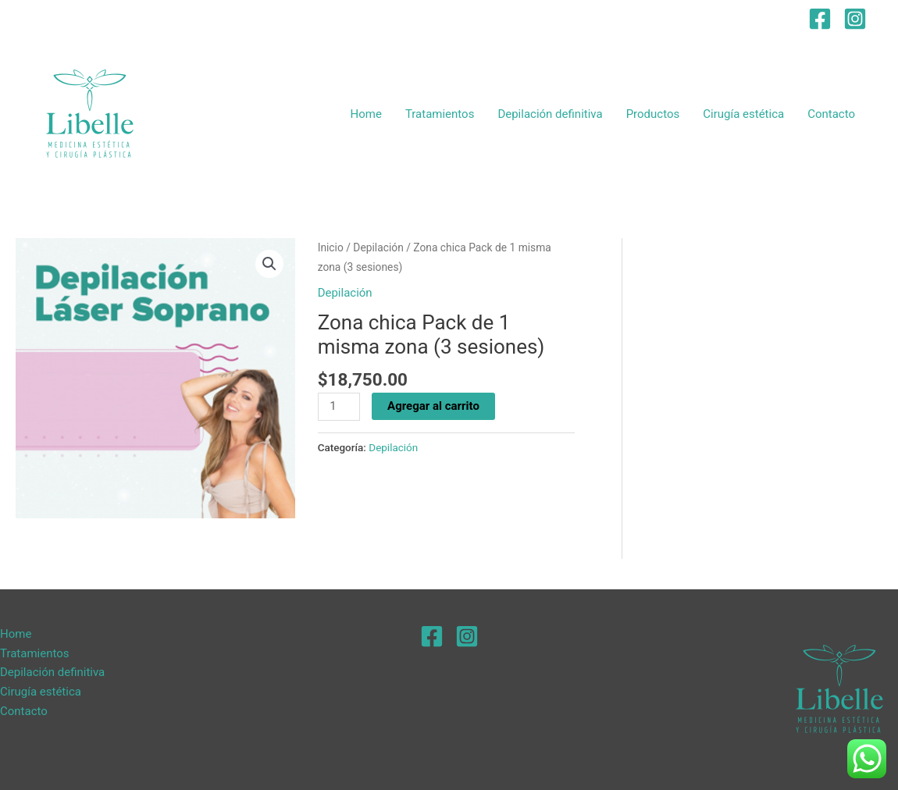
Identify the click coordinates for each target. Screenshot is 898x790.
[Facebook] (820, 18)
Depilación (378, 247)
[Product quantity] (339, 407)
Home (366, 114)
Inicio (331, 247)
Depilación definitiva (549, 114)
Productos (653, 114)
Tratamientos (440, 114)
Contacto (831, 114)
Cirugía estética (743, 114)
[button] (269, 264)
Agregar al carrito (433, 406)
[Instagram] (855, 18)
